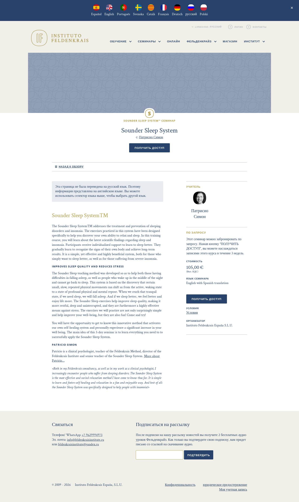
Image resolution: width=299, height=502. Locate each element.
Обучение (121, 41)
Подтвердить (198, 455)
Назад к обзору (71, 166)
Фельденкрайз (201, 41)
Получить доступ (149, 148)
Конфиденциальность (180, 485)
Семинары (149, 41)
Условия (192, 313)
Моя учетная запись (233, 489)
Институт (254, 41)
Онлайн (173, 41)
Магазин (230, 41)
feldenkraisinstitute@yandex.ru (78, 444)
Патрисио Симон (151, 137)
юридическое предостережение (225, 485)
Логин (239, 26)
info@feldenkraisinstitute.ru (85, 440)
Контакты (260, 26)
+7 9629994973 (92, 435)
